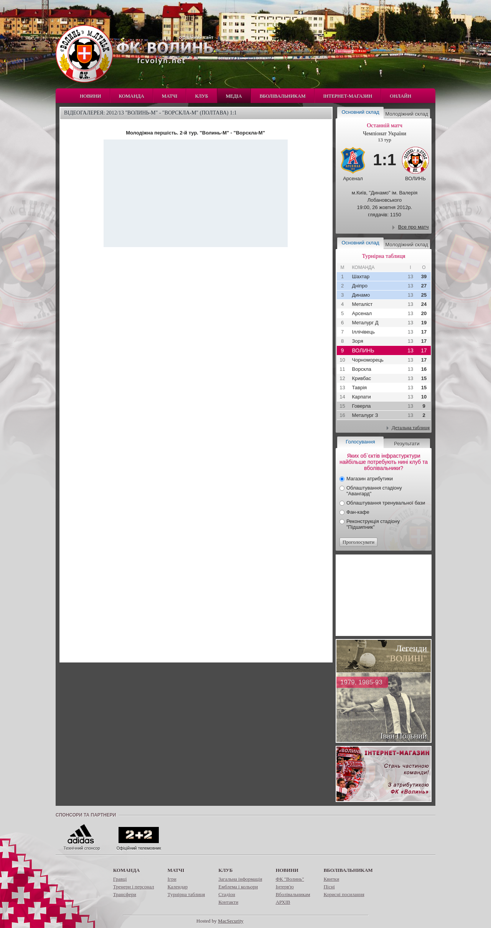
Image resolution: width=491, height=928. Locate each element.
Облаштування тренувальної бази (385, 503)
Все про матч (413, 227)
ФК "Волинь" (290, 879)
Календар (178, 887)
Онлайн (400, 96)
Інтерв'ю (285, 887)
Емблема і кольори (238, 887)
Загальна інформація (240, 879)
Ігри (172, 879)
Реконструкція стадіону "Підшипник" (373, 524)
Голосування (360, 442)
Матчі (170, 96)
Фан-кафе (357, 512)
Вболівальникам (283, 96)
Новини (90, 96)
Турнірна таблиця (186, 894)
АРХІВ (283, 902)
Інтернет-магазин (347, 96)
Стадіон (226, 894)
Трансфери (124, 894)
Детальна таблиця (411, 427)
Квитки (331, 879)
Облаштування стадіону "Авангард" (374, 490)
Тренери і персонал (133, 887)
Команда (131, 96)
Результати (406, 444)
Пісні (329, 887)
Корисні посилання (344, 894)
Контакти (228, 902)
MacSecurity (230, 921)
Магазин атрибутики (369, 478)
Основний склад (360, 112)
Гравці (120, 879)
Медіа (234, 96)
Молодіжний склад (407, 114)
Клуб (201, 96)
